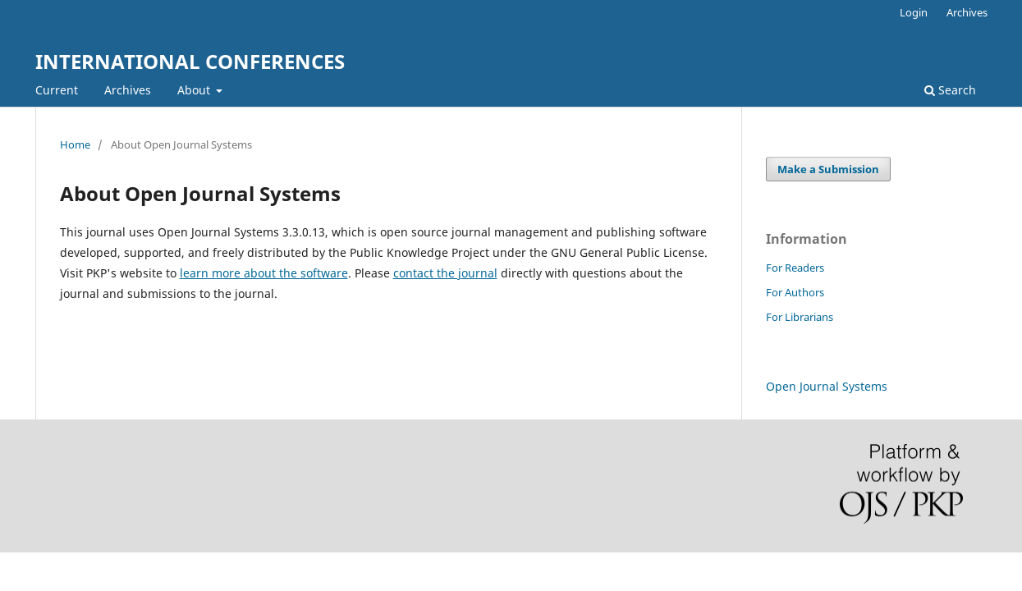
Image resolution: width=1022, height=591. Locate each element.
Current (56, 90)
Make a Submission (828, 169)
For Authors (795, 292)
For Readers (795, 267)
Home (75, 144)
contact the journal (445, 273)
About (195, 90)
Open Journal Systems (826, 386)
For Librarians (799, 316)
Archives (127, 90)
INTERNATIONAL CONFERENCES (190, 61)
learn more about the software (264, 273)
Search (950, 90)
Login (914, 12)
